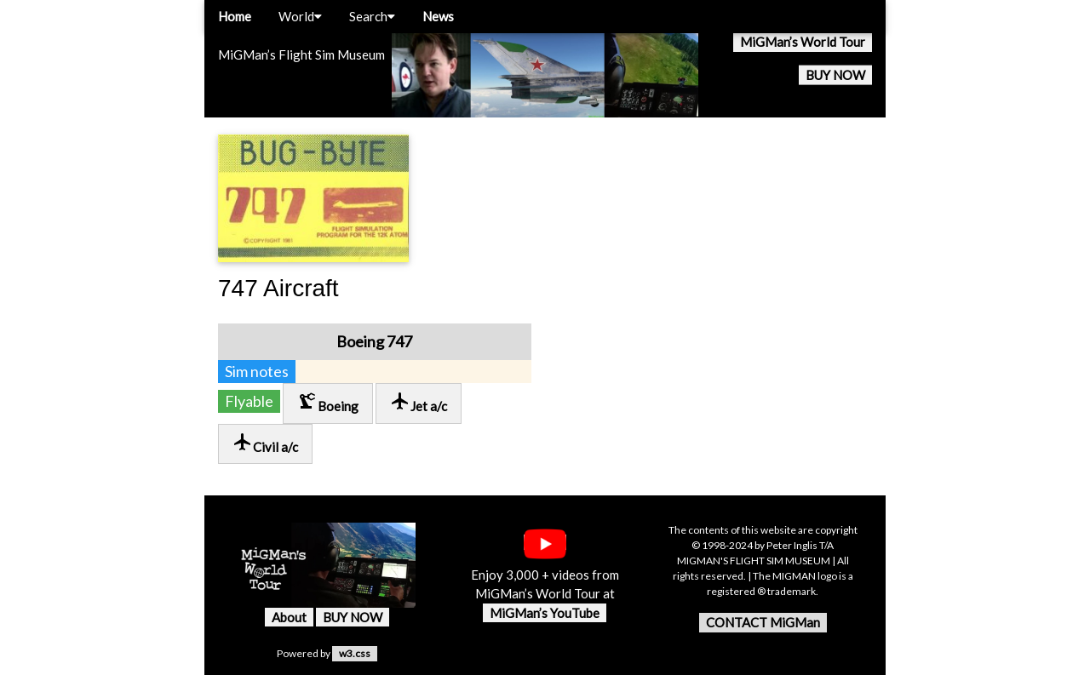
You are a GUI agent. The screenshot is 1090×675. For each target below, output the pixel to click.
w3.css (354, 653)
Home (234, 16)
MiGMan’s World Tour (802, 41)
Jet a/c (418, 402)
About (289, 617)
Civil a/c (265, 443)
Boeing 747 (374, 341)
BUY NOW (835, 75)
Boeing (328, 402)
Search (372, 16)
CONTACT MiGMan (763, 622)
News (438, 16)
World (300, 16)
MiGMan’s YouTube (545, 613)
